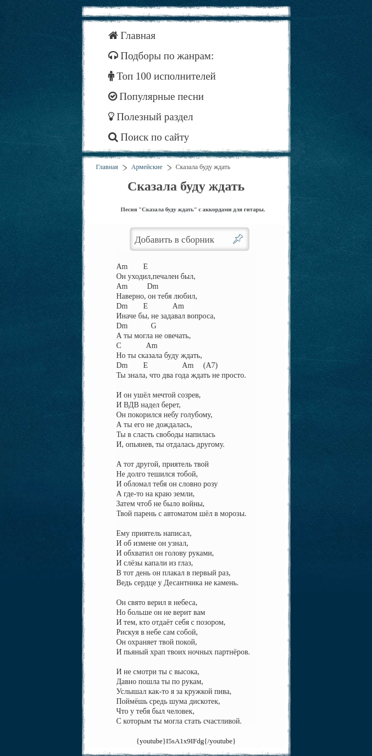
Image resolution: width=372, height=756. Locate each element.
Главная (132, 35)
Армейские (147, 167)
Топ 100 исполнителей (162, 76)
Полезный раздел (150, 116)
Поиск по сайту (149, 137)
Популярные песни (156, 96)
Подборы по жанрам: (161, 55)
